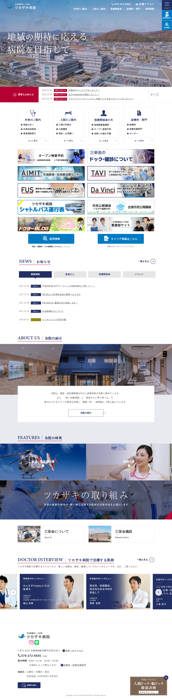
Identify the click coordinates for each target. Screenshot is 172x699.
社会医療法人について (52, 311)
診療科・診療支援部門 (74, 665)
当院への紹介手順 (102, 134)
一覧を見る (143, 261)
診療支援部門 (136, 129)
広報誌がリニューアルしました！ (84, 90)
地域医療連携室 (101, 125)
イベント (139, 274)
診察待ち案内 (31, 685)
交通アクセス (146, 4)
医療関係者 (116, 9)
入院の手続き (65, 125)
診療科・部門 (133, 9)
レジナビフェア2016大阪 (54, 320)
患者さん (69, 274)
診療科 (133, 125)
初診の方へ (28, 125)
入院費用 (63, 129)
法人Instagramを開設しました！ (83, 94)
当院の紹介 (86, 413)
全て (153, 94)
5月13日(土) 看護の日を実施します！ (60, 303)
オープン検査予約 (102, 129)
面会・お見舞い (66, 133)
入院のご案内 (99, 9)
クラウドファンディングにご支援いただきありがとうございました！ (101, 99)
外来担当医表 (29, 129)
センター (134, 133)
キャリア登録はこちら (124, 239)
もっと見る (33, 141)
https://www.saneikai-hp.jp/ (50, 534)
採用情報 (149, 9)
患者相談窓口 (29, 133)
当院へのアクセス (74, 651)
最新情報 (35, 274)
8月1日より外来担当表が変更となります (61, 295)
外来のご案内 (80, 9)
